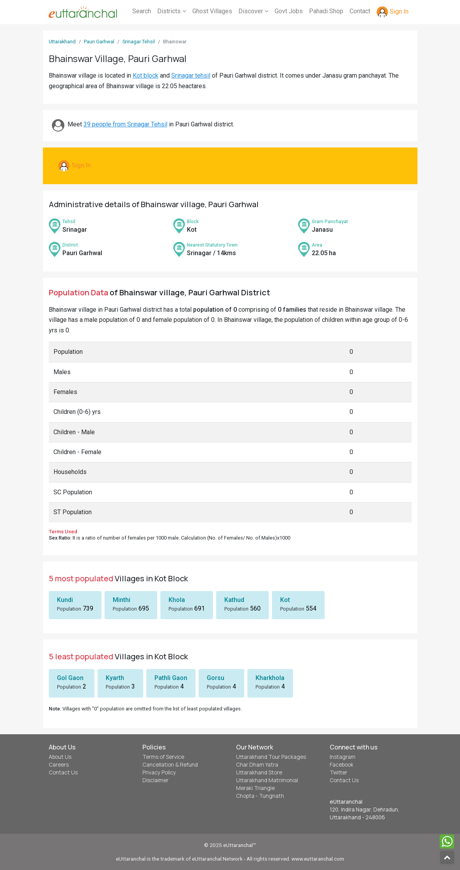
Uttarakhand (62, 41)
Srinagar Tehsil (139, 41)
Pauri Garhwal (99, 41)
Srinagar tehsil (190, 75)
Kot (285, 600)
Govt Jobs (289, 11)
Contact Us (63, 772)
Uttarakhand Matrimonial (267, 780)
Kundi (65, 600)
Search (141, 11)
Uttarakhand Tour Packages (271, 756)
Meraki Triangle (255, 788)
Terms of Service (163, 756)
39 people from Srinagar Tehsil (125, 124)
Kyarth (115, 678)
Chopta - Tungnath (260, 795)
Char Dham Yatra (257, 764)
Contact (360, 11)
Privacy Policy (159, 772)
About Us (60, 756)
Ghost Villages (212, 11)
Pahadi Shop (326, 11)
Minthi (121, 600)
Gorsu (215, 678)
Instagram (342, 756)
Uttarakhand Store (259, 772)
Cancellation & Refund (170, 764)
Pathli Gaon (171, 678)
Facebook (341, 764)
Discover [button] (253, 11)
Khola (177, 600)
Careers (59, 764)
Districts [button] (171, 11)
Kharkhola (270, 678)
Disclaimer (155, 780)
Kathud (234, 600)
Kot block (145, 75)
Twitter (338, 772)
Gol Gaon (70, 678)
